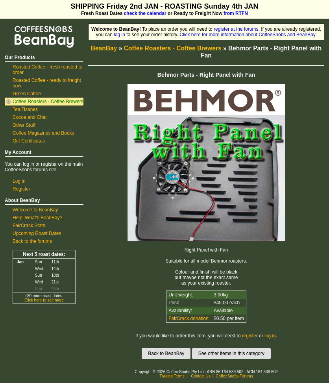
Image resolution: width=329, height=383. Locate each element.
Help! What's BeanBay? (37, 217)
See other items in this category (231, 353)
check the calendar (145, 13)
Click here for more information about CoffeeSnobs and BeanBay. (247, 34)
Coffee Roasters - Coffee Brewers (48, 101)
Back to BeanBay (166, 353)
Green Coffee (27, 93)
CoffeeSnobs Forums (234, 376)
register (250, 336)
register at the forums (236, 29)
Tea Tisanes (25, 109)
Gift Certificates (29, 141)
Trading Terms (171, 376)
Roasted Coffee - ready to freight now (47, 83)
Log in (19, 181)
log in (119, 34)
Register (21, 189)
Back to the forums (32, 241)
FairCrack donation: (189, 318)
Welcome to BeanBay (35, 210)
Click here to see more (44, 300)
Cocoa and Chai (29, 117)
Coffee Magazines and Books (43, 133)
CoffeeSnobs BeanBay (38, 26)
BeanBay (104, 48)
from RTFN (236, 13)
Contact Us (200, 376)
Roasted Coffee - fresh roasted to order (47, 69)
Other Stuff (24, 125)
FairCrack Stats (29, 225)
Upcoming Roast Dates (37, 233)
